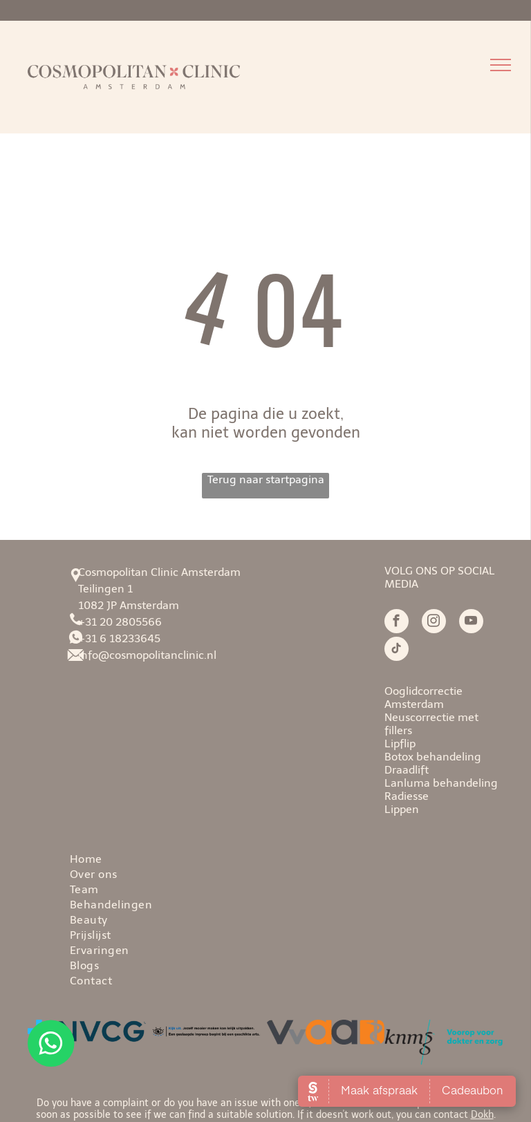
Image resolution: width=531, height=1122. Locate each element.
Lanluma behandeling (441, 782)
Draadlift (406, 769)
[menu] (501, 65)
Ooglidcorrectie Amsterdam (423, 697)
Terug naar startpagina (265, 479)
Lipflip (400, 743)
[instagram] (434, 623)
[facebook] (396, 623)
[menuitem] (295, 858)
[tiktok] (396, 650)
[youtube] (471, 623)
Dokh (482, 1115)
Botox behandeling (432, 756)
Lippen (401, 809)
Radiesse (406, 796)
